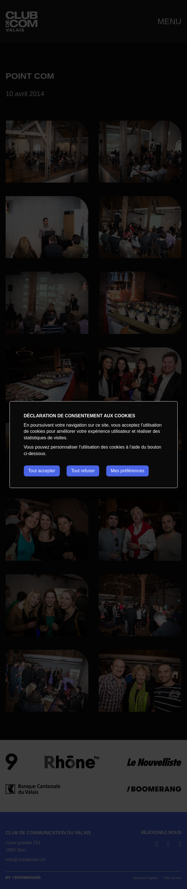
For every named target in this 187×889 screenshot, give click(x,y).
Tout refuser (83, 470)
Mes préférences (127, 470)
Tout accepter (41, 470)
